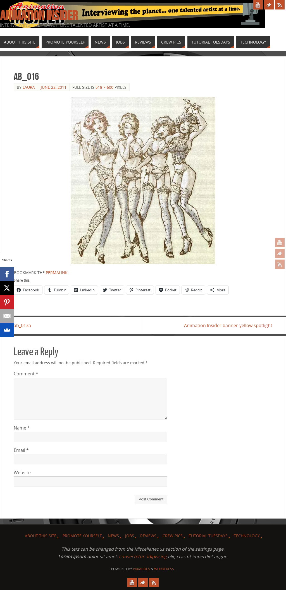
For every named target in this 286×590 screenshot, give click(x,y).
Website (22, 472)
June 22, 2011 (53, 87)
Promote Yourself (82, 535)
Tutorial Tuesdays (208, 535)
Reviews (148, 535)
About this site (40, 535)
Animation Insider (39, 15)
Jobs (129, 535)
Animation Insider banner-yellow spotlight (228, 325)
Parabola (141, 569)
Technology (247, 535)
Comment (26, 374)
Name (22, 428)
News (113, 535)
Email (21, 450)
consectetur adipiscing (143, 556)
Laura (29, 87)
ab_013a (22, 325)
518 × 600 (104, 87)
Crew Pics (173, 535)
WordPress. (164, 569)
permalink (57, 272)
